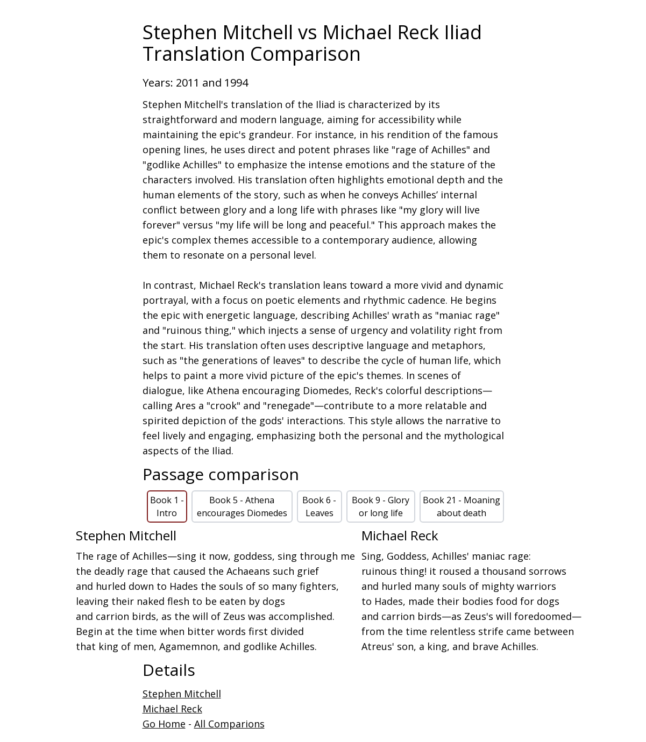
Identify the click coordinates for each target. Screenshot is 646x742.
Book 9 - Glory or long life (380, 506)
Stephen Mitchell (182, 693)
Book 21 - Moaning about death (461, 506)
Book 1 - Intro (167, 506)
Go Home (164, 723)
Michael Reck (172, 708)
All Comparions (229, 723)
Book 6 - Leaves (319, 506)
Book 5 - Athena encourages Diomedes (242, 506)
